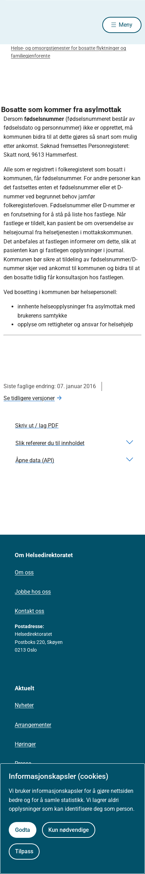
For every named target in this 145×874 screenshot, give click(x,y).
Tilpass (24, 851)
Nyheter (24, 705)
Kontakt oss (29, 611)
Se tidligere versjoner (29, 398)
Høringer (25, 744)
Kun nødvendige (68, 830)
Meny (125, 24)
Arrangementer (33, 725)
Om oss (24, 572)
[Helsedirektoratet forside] (12, 25)
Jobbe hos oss (33, 591)
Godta (22, 830)
